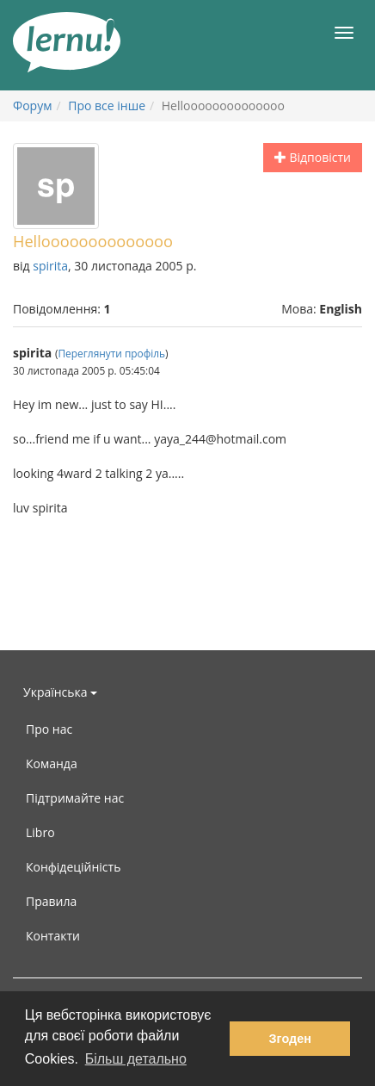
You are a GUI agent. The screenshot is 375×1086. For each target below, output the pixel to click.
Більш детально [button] (136, 1059)
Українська (60, 692)
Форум (32, 105)
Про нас (49, 729)
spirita (50, 266)
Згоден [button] (290, 1039)
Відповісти (312, 157)
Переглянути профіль (111, 353)
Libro (40, 832)
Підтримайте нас (75, 798)
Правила (51, 901)
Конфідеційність (73, 867)
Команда (51, 763)
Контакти (53, 936)
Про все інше (106, 105)
